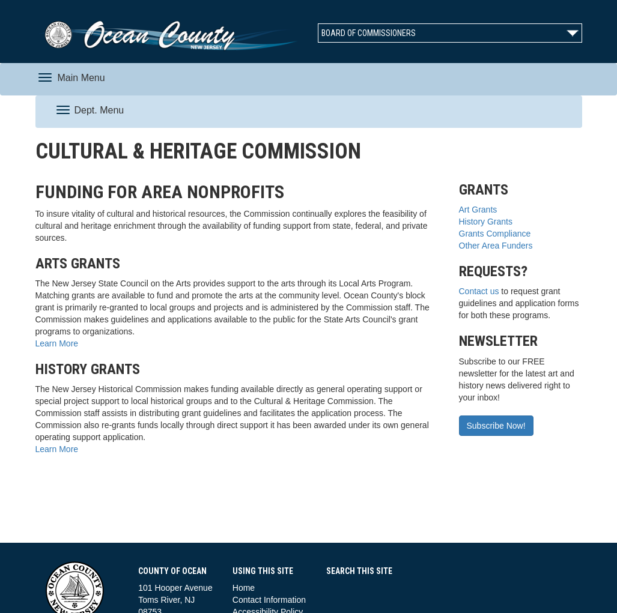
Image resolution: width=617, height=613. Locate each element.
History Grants (485, 221)
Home (244, 588)
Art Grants (478, 209)
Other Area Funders (496, 245)
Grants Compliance (495, 233)
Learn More (57, 343)
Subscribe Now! (496, 425)
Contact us (479, 291)
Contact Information (269, 600)
